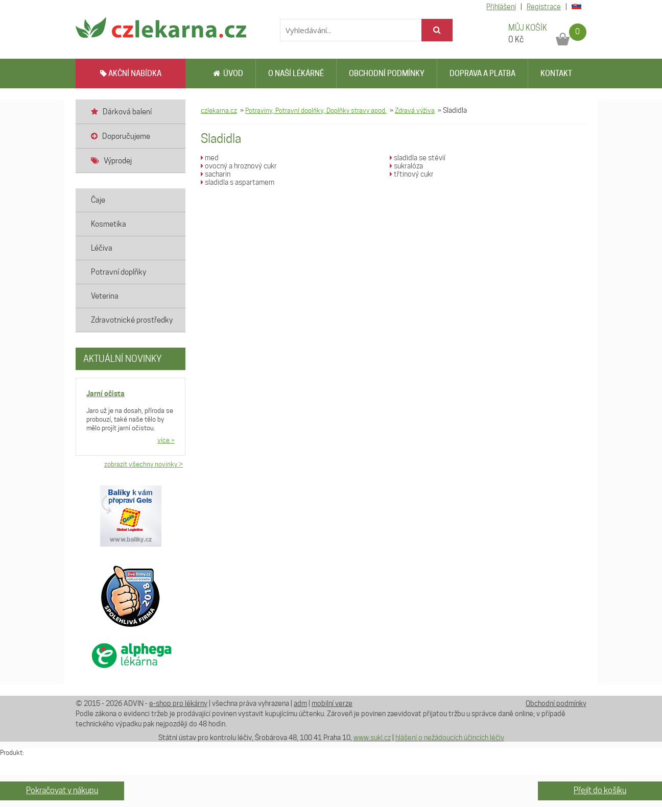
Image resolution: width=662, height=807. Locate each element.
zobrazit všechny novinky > (143, 464)
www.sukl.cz (372, 737)
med (210, 158)
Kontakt (556, 73)
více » (166, 440)
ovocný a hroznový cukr (239, 166)
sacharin (215, 174)
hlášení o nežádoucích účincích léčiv (449, 737)
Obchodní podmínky (386, 73)
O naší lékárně (296, 73)
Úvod (228, 73)
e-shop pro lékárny (178, 703)
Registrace (544, 7)
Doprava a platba (482, 73)
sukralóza (406, 166)
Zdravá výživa (415, 110)
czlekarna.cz (219, 110)
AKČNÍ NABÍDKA (130, 73)
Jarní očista (105, 393)
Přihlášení (501, 7)
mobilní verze (332, 703)
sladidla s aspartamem (237, 182)
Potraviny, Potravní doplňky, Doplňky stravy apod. (316, 110)
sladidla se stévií (417, 158)
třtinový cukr (412, 174)
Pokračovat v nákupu (62, 790)
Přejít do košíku (600, 790)
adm (300, 703)
